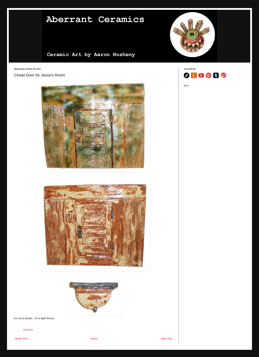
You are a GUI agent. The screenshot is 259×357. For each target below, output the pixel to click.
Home (94, 338)
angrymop (28, 329)
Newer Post (21, 338)
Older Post (166, 338)
